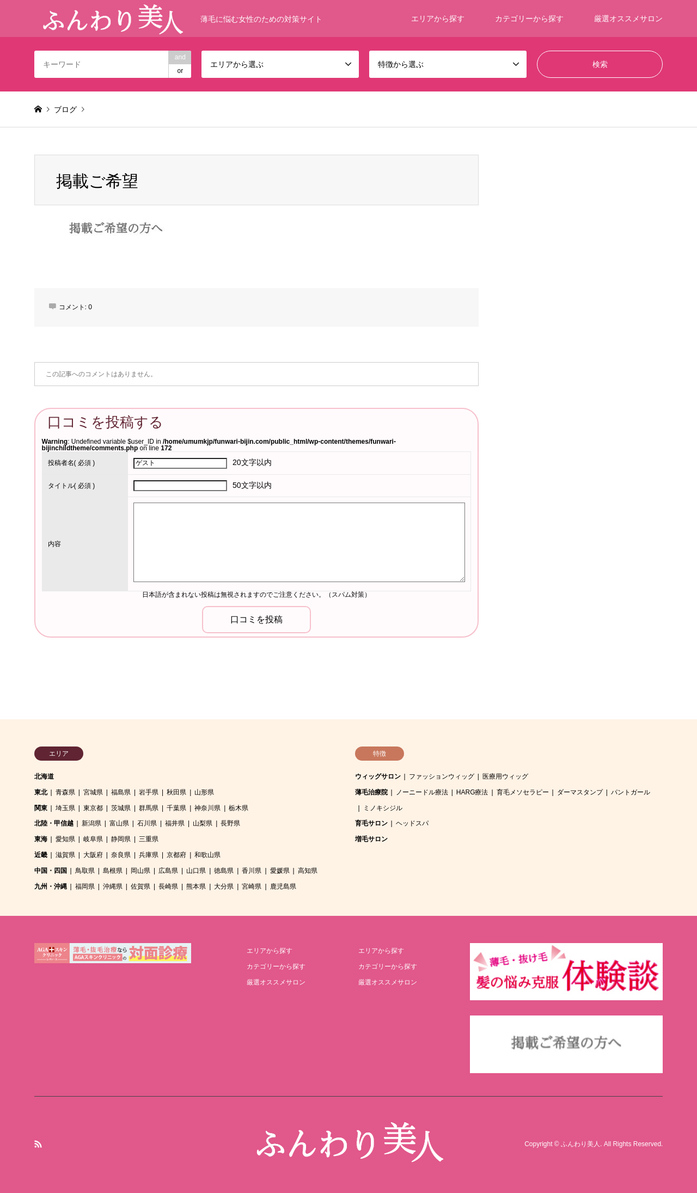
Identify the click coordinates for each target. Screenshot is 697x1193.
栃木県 (238, 808)
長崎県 (168, 886)
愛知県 (65, 839)
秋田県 (176, 792)
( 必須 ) (71, 463)
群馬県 (148, 808)
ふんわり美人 (580, 1144)
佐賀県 (140, 886)
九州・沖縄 (50, 886)
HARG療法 (472, 792)
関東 (40, 808)
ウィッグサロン (378, 776)
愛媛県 (280, 870)
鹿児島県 (283, 886)
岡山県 (140, 870)
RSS (38, 1144)
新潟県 (91, 823)
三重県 (148, 839)
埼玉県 (65, 808)
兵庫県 (148, 855)
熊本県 (196, 886)
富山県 (119, 823)
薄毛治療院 (371, 792)
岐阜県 (93, 839)
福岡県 (85, 886)
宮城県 (93, 792)
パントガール (630, 792)
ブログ (65, 109)
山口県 (196, 870)
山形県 (204, 792)
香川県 (251, 870)
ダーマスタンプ (580, 792)
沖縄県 (113, 886)
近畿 (40, 855)
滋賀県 (65, 855)
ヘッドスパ (412, 823)
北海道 (44, 776)
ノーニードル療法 (422, 792)
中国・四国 (50, 870)
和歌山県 (207, 855)
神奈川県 (207, 808)
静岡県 (121, 839)
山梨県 (202, 823)
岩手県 (148, 792)
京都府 (176, 855)
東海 (40, 839)
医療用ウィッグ (505, 776)
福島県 (121, 792)
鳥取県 (85, 870)
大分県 (224, 886)
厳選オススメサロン (628, 18)
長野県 (230, 823)
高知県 (307, 870)
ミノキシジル (382, 808)
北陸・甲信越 (54, 823)
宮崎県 (251, 886)
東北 (40, 792)
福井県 (175, 823)
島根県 (113, 870)
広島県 (168, 870)
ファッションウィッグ (441, 776)
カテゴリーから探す (529, 18)
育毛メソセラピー (523, 792)
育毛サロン (371, 823)
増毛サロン (371, 839)
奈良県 (121, 855)
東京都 (93, 808)
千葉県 (176, 808)
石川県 (147, 823)
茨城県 (121, 808)
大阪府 (93, 855)
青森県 (65, 792)
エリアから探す (437, 18)
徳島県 (224, 870)
